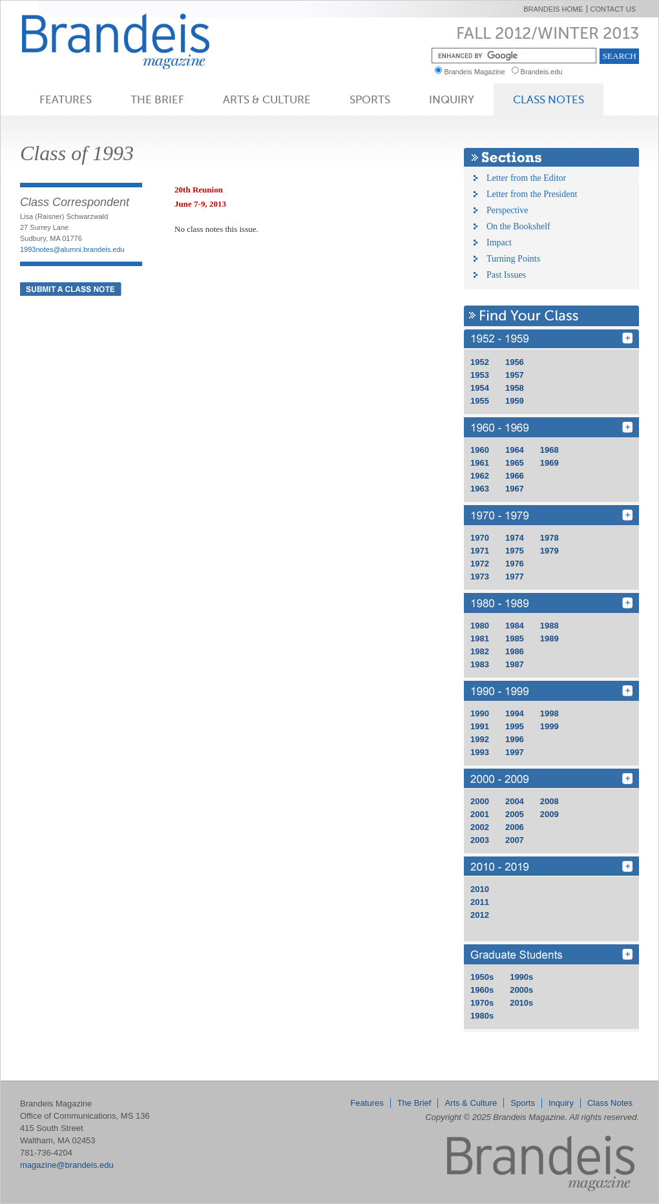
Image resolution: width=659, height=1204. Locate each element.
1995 (514, 726)
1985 (514, 638)
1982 (479, 651)
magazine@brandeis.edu (67, 1165)
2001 (479, 814)
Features (65, 99)
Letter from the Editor (526, 178)
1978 (549, 538)
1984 (514, 625)
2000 (479, 801)
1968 (549, 450)
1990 (479, 713)
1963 (479, 488)
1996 (514, 739)
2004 (514, 801)
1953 (479, 375)
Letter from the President (531, 194)
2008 (549, 801)
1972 (479, 563)
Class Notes (548, 99)
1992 (479, 739)
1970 (479, 538)
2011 (479, 902)
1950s (482, 977)
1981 (479, 638)
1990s (521, 977)
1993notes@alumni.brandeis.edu (72, 249)
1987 (514, 664)
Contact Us (613, 9)
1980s (482, 1016)
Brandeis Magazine (137, 41)
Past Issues (506, 275)
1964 (514, 450)
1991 (479, 726)
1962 (479, 476)
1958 (514, 388)
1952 (479, 362)
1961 (479, 463)
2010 (479, 889)
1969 (549, 463)
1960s (482, 990)
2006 (514, 827)
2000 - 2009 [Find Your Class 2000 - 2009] (551, 779)
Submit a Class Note (70, 289)
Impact (499, 242)
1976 (514, 563)
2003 (479, 840)
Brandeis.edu (545, 72)
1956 (514, 362)
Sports (370, 99)
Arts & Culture (267, 99)
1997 (514, 752)
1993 (479, 752)
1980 (479, 625)
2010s (521, 1003)
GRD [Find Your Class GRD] (551, 954)
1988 (549, 625)
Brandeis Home (553, 9)
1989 (549, 638)
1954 (479, 388)
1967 (514, 488)
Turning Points (513, 259)
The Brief (157, 99)
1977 (514, 576)
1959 (514, 401)
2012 (479, 915)
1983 (479, 664)
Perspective (507, 210)
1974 (514, 538)
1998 (549, 713)
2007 (514, 840)
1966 (514, 476)
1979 (549, 550)
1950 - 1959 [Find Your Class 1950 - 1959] (551, 339)
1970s (482, 1003)
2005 (514, 814)
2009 (549, 814)
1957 (514, 375)
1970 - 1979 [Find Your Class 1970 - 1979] (551, 515)
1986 (514, 651)
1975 (514, 550)
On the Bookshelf (518, 226)
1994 (514, 713)
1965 (514, 463)
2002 (479, 827)
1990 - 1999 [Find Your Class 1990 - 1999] (551, 691)
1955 (479, 401)
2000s (521, 990)
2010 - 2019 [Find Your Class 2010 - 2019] (551, 866)
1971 (479, 550)
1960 (479, 450)
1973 (479, 576)
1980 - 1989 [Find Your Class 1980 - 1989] (551, 603)
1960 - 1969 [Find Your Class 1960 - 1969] (551, 427)
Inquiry (451, 99)
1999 (549, 726)
